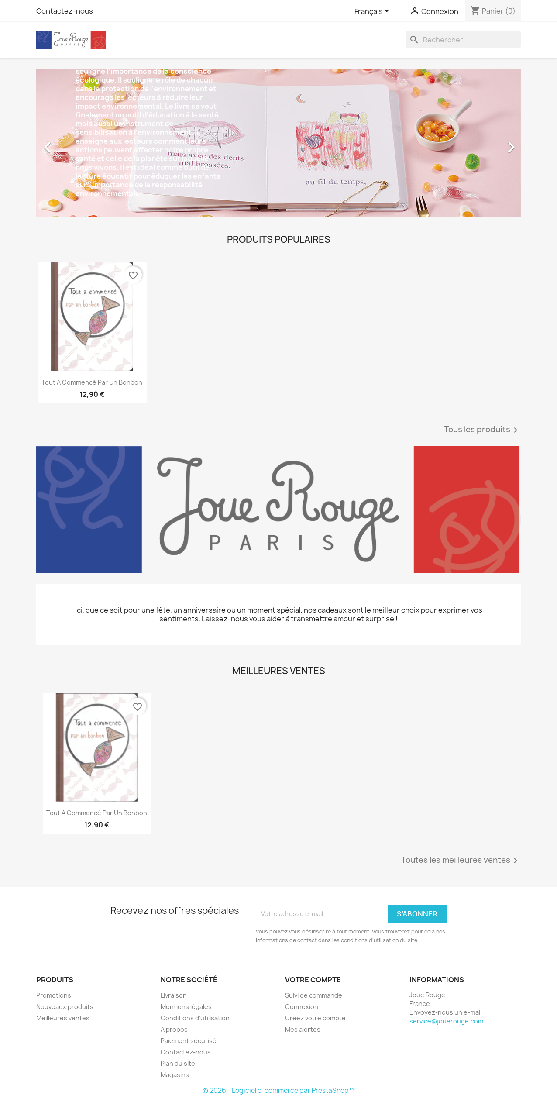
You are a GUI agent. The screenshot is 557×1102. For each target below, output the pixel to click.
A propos (174, 1029)
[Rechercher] (463, 39)
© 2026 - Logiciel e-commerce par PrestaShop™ (279, 1090)
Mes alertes (302, 1029)
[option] (278, 143)
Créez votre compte (315, 1018)
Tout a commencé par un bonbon (91, 382)
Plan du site (178, 1063)
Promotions (53, 995)
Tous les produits (482, 430)
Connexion (301, 1006)
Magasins (175, 1075)
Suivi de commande (313, 995)
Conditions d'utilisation (195, 1018)
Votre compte (313, 980)
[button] (72, 143)
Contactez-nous (64, 11)
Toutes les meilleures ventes (461, 860)
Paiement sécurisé (189, 1041)
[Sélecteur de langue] (373, 12)
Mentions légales (186, 1006)
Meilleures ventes (62, 1018)
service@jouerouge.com (446, 1021)
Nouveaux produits (64, 1006)
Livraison (174, 995)
